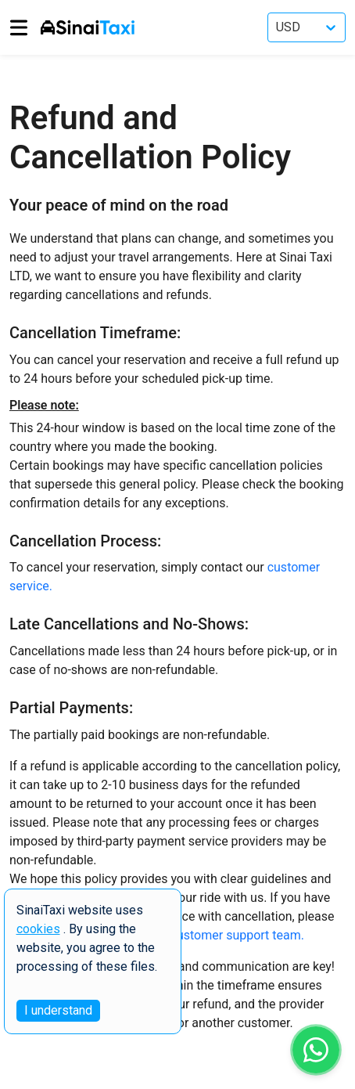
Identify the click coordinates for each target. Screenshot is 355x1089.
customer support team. (237, 935)
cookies (38, 928)
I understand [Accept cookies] (58, 1010)
